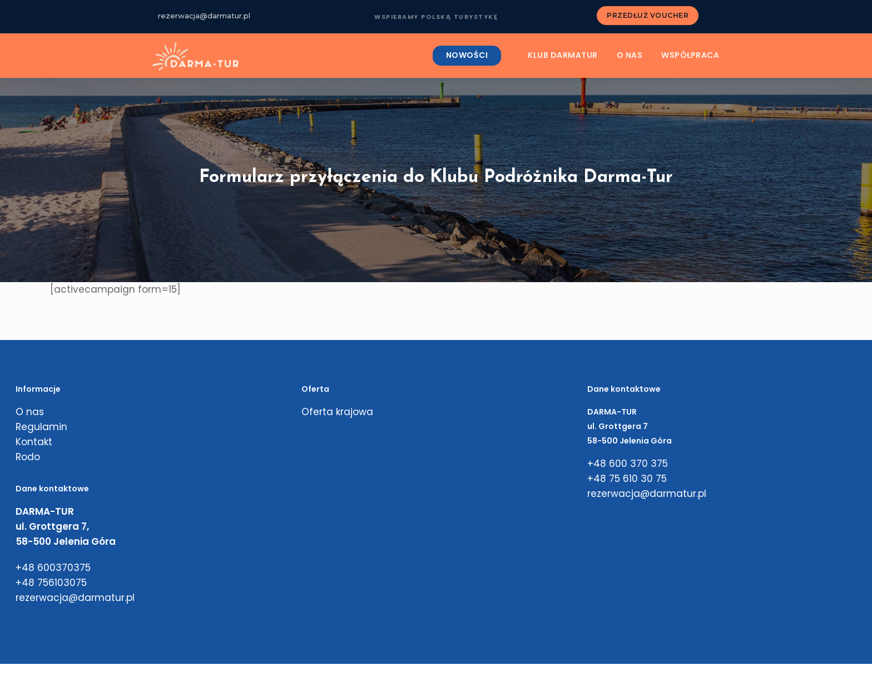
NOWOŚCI (467, 55)
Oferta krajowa (337, 411)
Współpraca (690, 55)
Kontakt (34, 442)
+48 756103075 (51, 582)
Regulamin (41, 426)
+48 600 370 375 (627, 463)
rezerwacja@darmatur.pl (204, 15)
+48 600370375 (53, 567)
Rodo (28, 457)
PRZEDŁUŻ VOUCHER (647, 15)
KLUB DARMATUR (563, 55)
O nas (630, 55)
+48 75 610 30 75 (627, 478)
